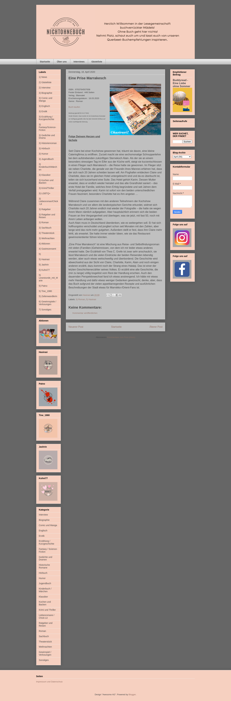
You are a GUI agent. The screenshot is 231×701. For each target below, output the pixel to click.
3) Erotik (43, 111)
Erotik (42, 536)
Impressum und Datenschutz (49, 681)
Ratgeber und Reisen (45, 624)
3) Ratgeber (45, 209)
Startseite (45, 61)
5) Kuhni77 (44, 270)
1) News (43, 77)
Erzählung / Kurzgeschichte (46, 542)
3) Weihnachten (47, 238)
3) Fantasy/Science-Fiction (47, 127)
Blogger (132, 694)
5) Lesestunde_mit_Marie (48, 278)
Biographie (44, 520)
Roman (42, 631)
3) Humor (43, 153)
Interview (43, 514)
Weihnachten (45, 646)
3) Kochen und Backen (46, 181)
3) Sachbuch (45, 227)
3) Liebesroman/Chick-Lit (48, 201)
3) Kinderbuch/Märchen (48, 167)
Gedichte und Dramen (45, 558)
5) (40, 254)
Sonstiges (44, 660)
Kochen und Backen (45, 603)
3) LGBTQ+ (44, 193)
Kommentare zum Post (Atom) (121, 337)
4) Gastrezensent (47, 248)
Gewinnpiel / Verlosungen (45, 653)
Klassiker (43, 596)
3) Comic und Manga (45, 99)
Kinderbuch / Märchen (45, 590)
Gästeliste (96, 61)
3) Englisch (44, 106)
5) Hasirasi (91, 299)
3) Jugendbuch (46, 159)
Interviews (79, 61)
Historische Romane (44, 566)
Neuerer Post (75, 326)
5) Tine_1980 (45, 291)
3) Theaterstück (46, 233)
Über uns (62, 61)
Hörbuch (43, 573)
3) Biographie (45, 93)
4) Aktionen (44, 243)
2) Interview (44, 87)
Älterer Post (156, 326)
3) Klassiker (45, 175)
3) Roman (80, 299)
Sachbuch (44, 636)
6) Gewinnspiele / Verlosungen (47, 303)
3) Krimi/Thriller (46, 188)
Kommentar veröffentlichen (85, 313)
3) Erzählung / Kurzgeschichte (46, 118)
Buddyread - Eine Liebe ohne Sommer (181, 83)
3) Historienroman (48, 143)
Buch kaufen (74, 107)
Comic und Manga (48, 525)
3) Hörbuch (44, 148)
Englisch (43, 530)
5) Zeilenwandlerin (48, 296)
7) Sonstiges (45, 309)
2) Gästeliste (45, 82)
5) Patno (43, 286)
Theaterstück (45, 641)
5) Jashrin (44, 264)
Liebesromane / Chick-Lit (46, 616)
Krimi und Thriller (47, 610)
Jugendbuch (45, 583)
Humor (42, 578)
